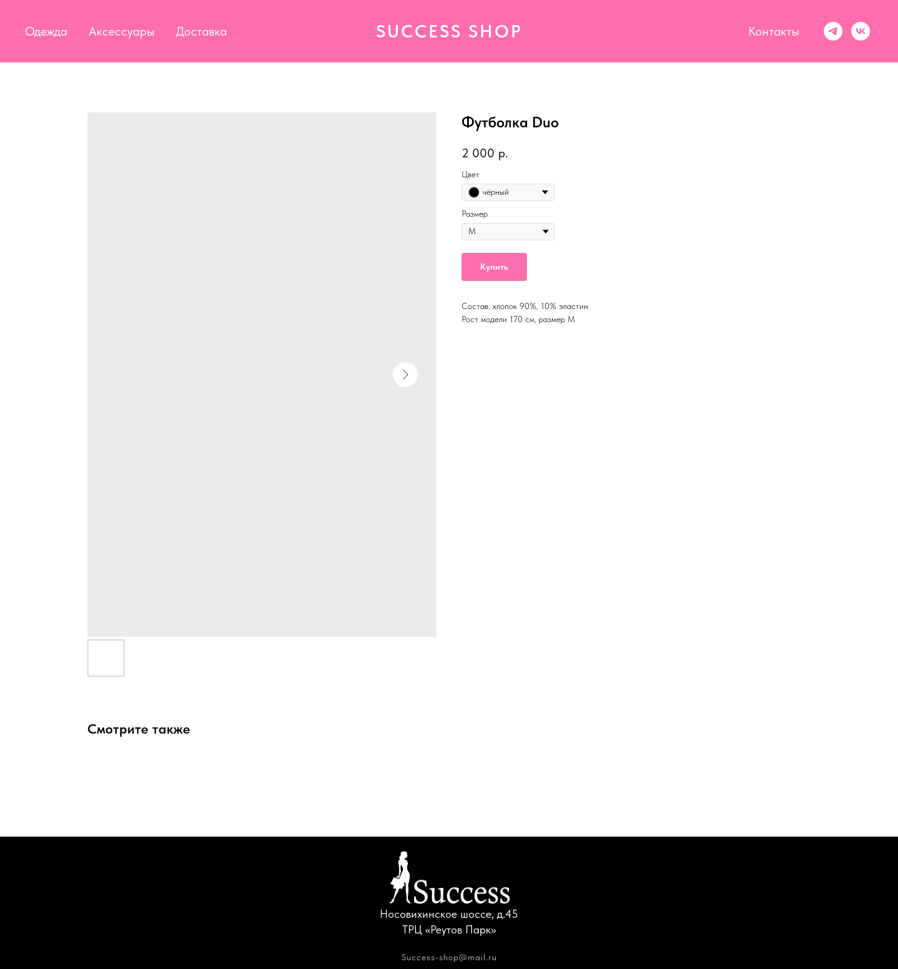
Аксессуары (122, 31)
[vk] (860, 31)
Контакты (773, 31)
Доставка (201, 31)
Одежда (46, 31)
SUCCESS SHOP (449, 31)
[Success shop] (833, 31)
